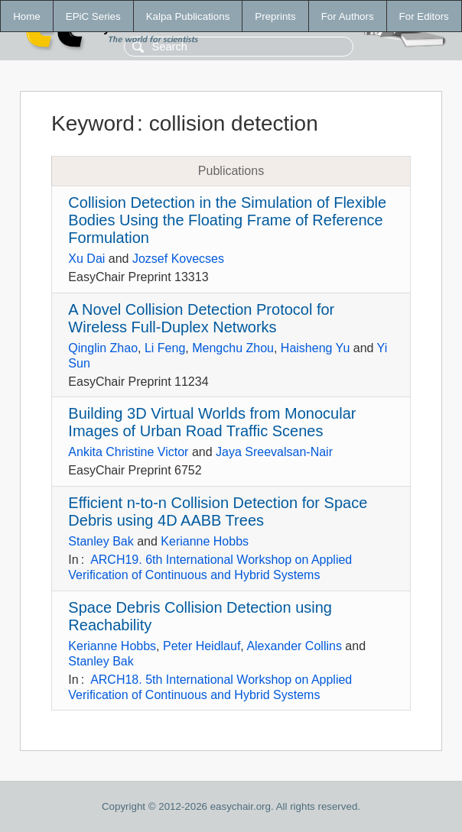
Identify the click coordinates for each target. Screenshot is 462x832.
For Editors (424, 16)
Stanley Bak (100, 541)
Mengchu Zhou (233, 348)
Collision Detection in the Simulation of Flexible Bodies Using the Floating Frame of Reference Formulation (227, 220)
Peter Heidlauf (201, 645)
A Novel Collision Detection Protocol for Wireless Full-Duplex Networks (201, 318)
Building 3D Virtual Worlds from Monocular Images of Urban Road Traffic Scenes (212, 422)
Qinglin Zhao (103, 348)
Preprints (275, 16)
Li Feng (165, 348)
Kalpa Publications (188, 16)
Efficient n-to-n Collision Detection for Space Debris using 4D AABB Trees (217, 511)
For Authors (347, 16)
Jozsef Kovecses (178, 258)
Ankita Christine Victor (128, 451)
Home (27, 16)
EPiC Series (93, 16)
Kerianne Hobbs (205, 541)
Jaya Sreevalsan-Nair (274, 451)
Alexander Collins (294, 645)
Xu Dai (86, 258)
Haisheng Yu (315, 348)
